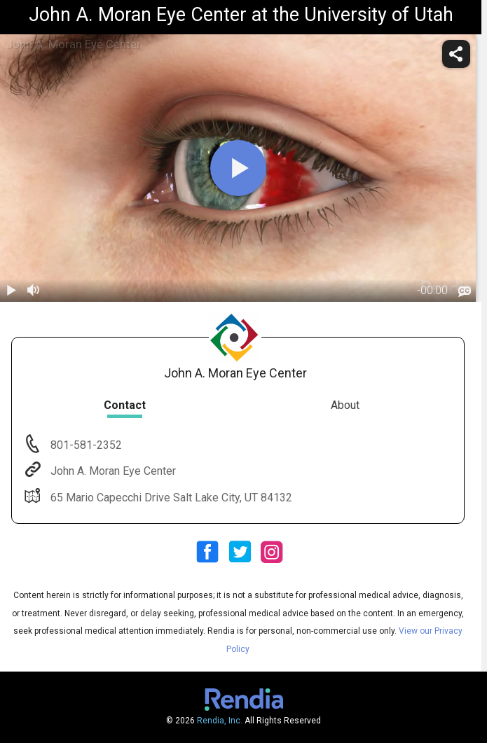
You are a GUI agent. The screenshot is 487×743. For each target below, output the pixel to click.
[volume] (33, 290)
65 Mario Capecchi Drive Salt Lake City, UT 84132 (170, 497)
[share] (456, 54)
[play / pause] (11, 290)
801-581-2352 (85, 445)
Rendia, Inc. (219, 720)
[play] (238, 168)
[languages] (464, 291)
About (345, 405)
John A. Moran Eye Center (112, 471)
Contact (125, 405)
